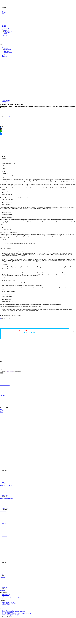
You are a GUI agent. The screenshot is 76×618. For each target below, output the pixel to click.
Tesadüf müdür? (2, 395)
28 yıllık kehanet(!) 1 (2, 577)
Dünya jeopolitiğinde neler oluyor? (7, 612)
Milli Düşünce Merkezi (6, 100)
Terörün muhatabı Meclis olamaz (5, 385)
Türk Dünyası (6, 30)
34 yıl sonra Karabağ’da (6, 604)
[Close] (1, 44)
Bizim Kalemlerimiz (7, 28)
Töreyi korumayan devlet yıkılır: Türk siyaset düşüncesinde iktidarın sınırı (14, 615)
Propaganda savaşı (2, 590)
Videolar (5, 33)
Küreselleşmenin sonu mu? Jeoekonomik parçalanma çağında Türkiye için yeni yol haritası (16, 613)
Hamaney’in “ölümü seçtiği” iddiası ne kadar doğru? (10, 614)
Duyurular (4, 26)
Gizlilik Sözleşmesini (9, 371)
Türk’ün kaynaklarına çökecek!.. (7, 596)
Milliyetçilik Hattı (5, 10)
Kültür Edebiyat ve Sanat (8, 31)
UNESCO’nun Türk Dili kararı (7, 605)
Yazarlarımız (4, 11)
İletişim (3, 13)
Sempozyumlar (6, 54)
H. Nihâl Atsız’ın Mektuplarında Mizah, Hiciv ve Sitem (6, 498)
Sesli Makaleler (4, 35)
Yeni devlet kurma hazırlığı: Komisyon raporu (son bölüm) (11, 597)
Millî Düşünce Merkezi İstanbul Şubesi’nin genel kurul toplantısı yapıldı (13, 611)
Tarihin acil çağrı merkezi (3, 511)
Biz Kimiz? (4, 12)
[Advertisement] (38, 64)
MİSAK (3, 55)
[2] (0, 318)
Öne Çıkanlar (4, 29)
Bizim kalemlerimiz (5, 101)
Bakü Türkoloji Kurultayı (6, 594)
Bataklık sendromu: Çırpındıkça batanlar (8, 610)
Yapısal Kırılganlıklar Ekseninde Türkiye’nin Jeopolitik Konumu (7, 564)
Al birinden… (4, 598)
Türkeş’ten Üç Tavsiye (3, 405)
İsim (1, 361)
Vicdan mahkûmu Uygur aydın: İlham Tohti (9, 603)
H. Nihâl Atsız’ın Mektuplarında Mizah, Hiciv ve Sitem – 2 (6, 485)
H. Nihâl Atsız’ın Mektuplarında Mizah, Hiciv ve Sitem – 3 (6, 472)
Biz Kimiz (4, 25)
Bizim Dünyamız (7, 32)
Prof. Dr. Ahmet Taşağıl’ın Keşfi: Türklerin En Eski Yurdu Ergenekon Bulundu (14, 606)
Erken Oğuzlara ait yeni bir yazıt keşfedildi (9, 602)
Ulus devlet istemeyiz (5, 595)
